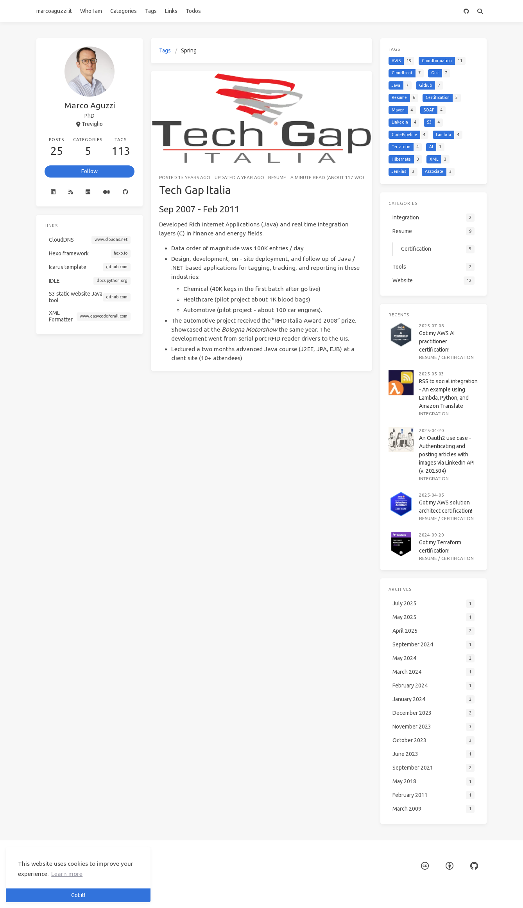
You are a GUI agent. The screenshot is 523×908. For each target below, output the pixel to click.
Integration (434, 413)
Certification (457, 357)
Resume (277, 177)
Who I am (91, 11)
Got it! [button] (78, 895)
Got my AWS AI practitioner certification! (437, 341)
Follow (89, 171)
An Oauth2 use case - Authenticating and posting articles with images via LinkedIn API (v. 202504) (447, 454)
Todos (193, 11)
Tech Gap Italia (195, 190)
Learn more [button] (66, 873)
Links (171, 11)
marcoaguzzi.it (54, 11)
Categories (123, 11)
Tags (151, 11)
